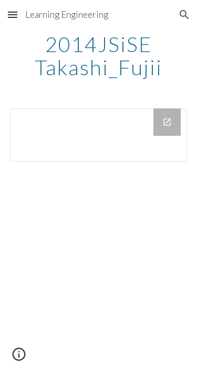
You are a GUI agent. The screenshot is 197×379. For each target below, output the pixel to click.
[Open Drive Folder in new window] (167, 122)
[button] (12, 14)
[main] (99, 55)
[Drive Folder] (99, 135)
